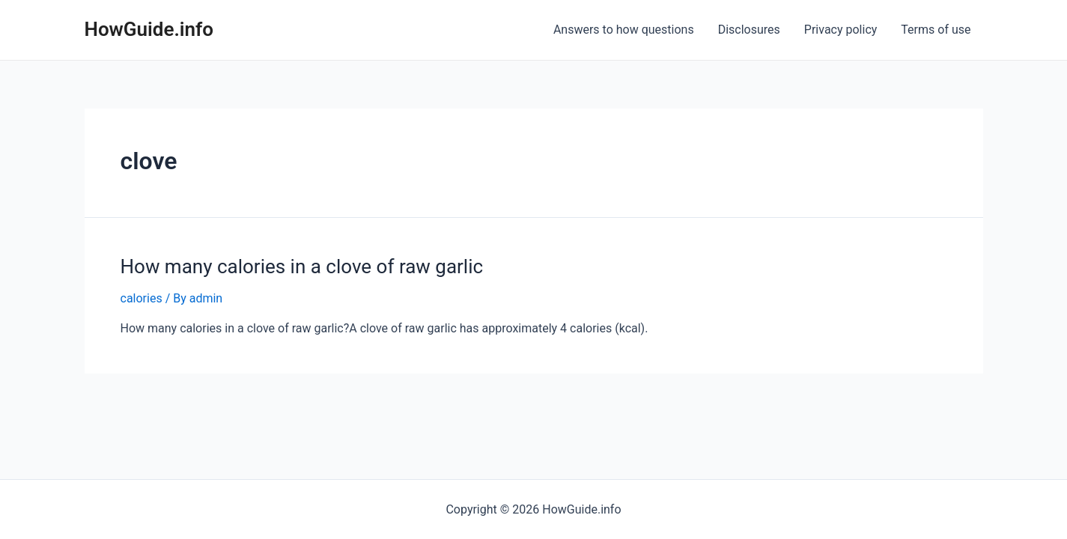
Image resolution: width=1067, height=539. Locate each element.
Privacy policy (841, 29)
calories (141, 298)
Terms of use (935, 29)
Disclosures (749, 29)
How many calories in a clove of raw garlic (302, 266)
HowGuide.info (149, 29)
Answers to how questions (623, 29)
